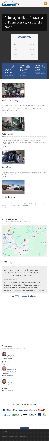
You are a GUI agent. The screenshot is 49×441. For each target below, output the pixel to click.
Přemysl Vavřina (11, 369)
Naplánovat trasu (10, 279)
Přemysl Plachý (11, 355)
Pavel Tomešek (11, 382)
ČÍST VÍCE (4, 113)
